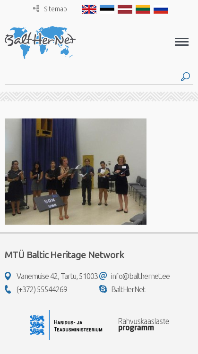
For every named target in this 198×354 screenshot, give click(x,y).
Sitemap (50, 9)
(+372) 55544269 (36, 289)
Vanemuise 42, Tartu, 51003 (51, 276)
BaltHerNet (122, 289)
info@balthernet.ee (134, 276)
